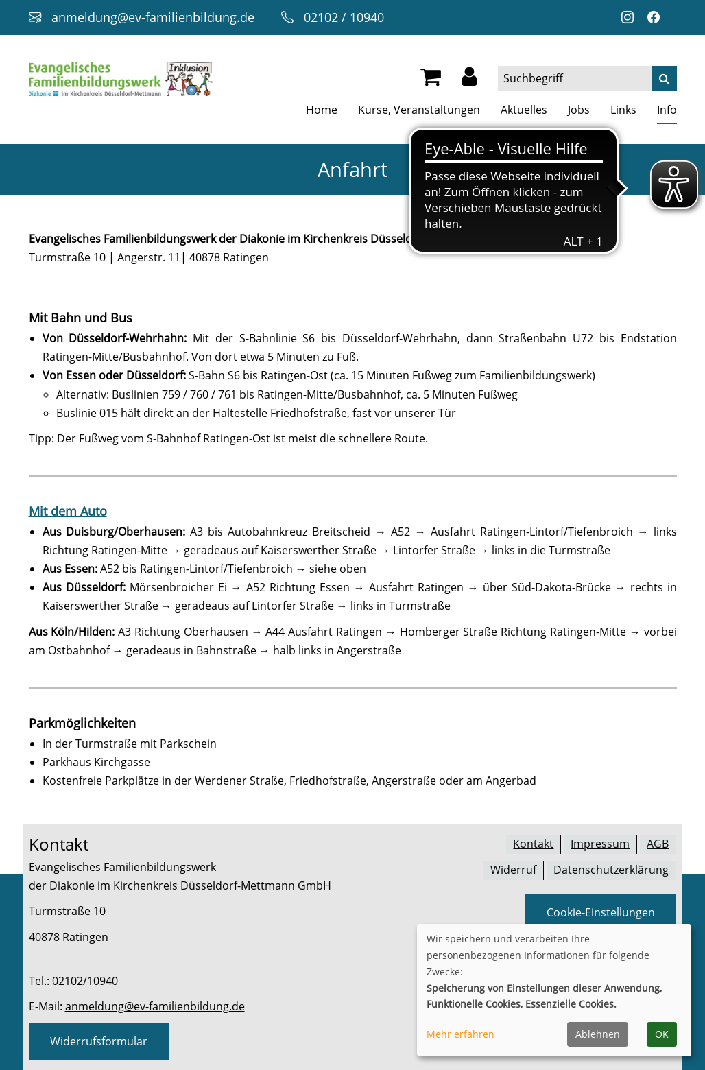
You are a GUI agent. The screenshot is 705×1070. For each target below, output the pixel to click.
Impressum (600, 843)
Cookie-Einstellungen (601, 911)
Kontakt (533, 843)
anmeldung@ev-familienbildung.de (155, 1006)
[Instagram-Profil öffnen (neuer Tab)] (631, 17)
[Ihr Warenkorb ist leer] (430, 80)
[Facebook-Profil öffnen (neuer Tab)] (657, 17)
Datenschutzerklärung (611, 869)
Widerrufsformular (98, 1041)
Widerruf (513, 869)
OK (662, 1034)
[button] (469, 80)
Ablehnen (597, 1034)
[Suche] (664, 78)
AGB (658, 843)
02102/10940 (85, 980)
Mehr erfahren (460, 1034)
